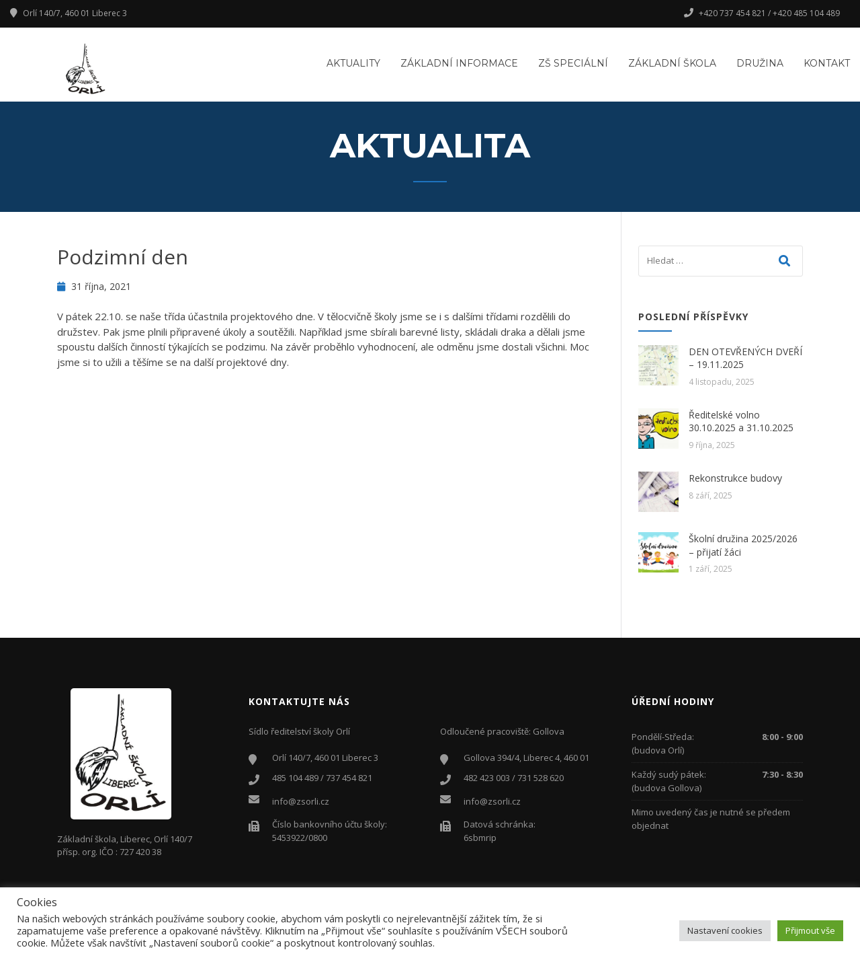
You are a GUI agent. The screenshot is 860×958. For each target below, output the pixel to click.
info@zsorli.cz (300, 801)
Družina (759, 63)
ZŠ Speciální (573, 63)
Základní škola (672, 63)
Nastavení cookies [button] (725, 930)
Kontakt (827, 63)
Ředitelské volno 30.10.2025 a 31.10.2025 (741, 421)
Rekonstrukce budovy (735, 478)
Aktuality (353, 63)
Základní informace (459, 63)
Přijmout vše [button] (810, 930)
